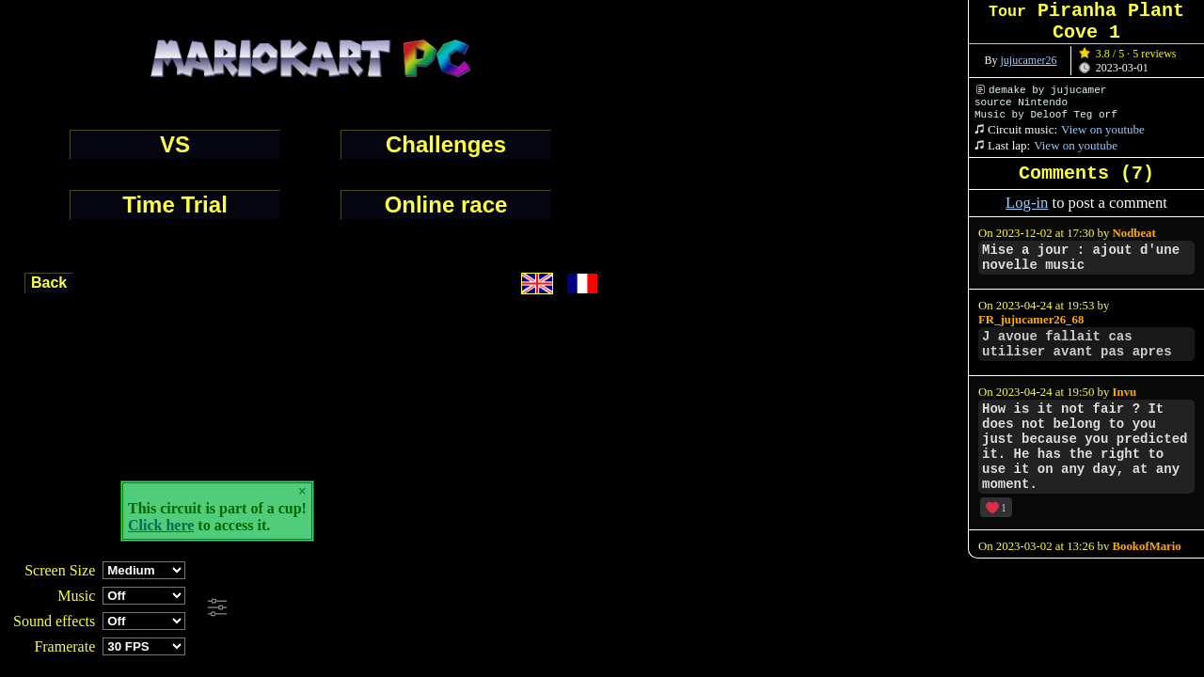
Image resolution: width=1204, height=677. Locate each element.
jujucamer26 (1029, 60)
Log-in (1027, 203)
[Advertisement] (512, 608)
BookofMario (1147, 546)
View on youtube (1103, 129)
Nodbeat (1134, 233)
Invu (1125, 392)
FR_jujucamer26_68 (1031, 319)
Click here (161, 525)
